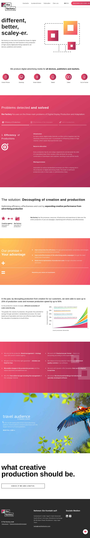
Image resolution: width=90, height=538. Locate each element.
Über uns (55, 3)
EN (68, 3)
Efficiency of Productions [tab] (11, 122)
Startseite (26, 3)
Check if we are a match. (23, 486)
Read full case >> (9, 430)
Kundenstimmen (36, 3)
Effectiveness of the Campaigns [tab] (42, 122)
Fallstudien (47, 3)
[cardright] (87, 422)
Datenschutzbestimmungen (18, 524)
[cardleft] (3, 422)
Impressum (5, 524)
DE (65, 3)
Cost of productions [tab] (66, 122)
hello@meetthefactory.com (42, 526)
